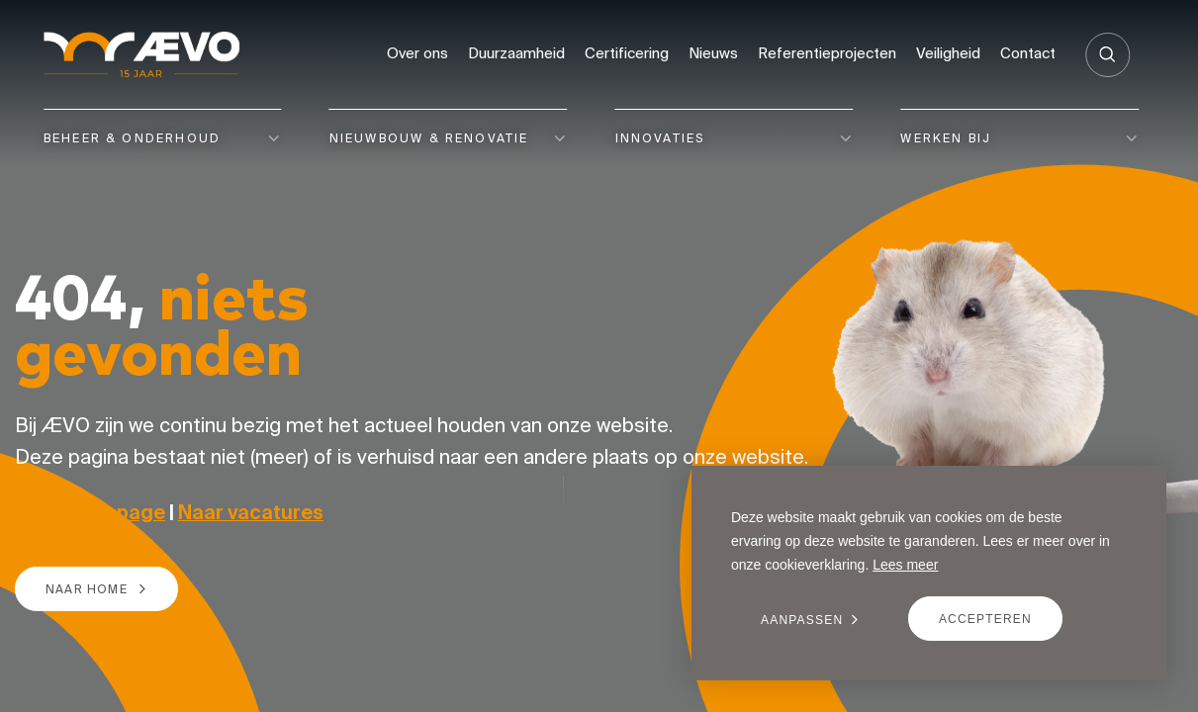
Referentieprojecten (827, 52)
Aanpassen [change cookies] (802, 620)
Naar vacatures (250, 511)
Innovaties (660, 138)
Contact (1028, 52)
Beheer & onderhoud (132, 138)
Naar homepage (90, 511)
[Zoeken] (1107, 55)
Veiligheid (948, 52)
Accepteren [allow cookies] (985, 619)
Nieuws (713, 52)
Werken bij (945, 138)
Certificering (627, 52)
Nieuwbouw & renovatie (429, 138)
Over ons (417, 52)
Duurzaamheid (516, 52)
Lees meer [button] (905, 565)
